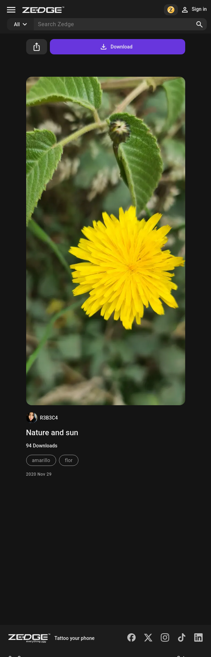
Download (116, 47)
